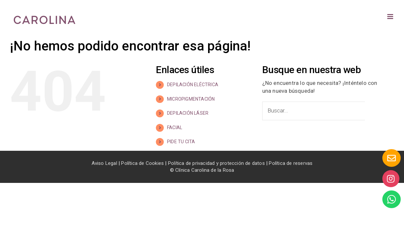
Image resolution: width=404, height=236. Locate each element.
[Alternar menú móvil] (390, 16)
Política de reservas (290, 163)
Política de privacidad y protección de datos (216, 163)
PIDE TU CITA (181, 141)
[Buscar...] (313, 111)
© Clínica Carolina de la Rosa (202, 170)
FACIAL (174, 127)
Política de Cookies (142, 163)
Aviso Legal (104, 163)
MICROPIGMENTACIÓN (191, 99)
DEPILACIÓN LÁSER (187, 113)
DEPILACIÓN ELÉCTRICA (192, 84)
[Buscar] (374, 111)
